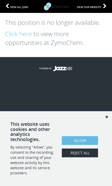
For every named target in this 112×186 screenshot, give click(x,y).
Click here (18, 34)
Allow (80, 140)
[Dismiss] (106, 116)
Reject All (80, 152)
